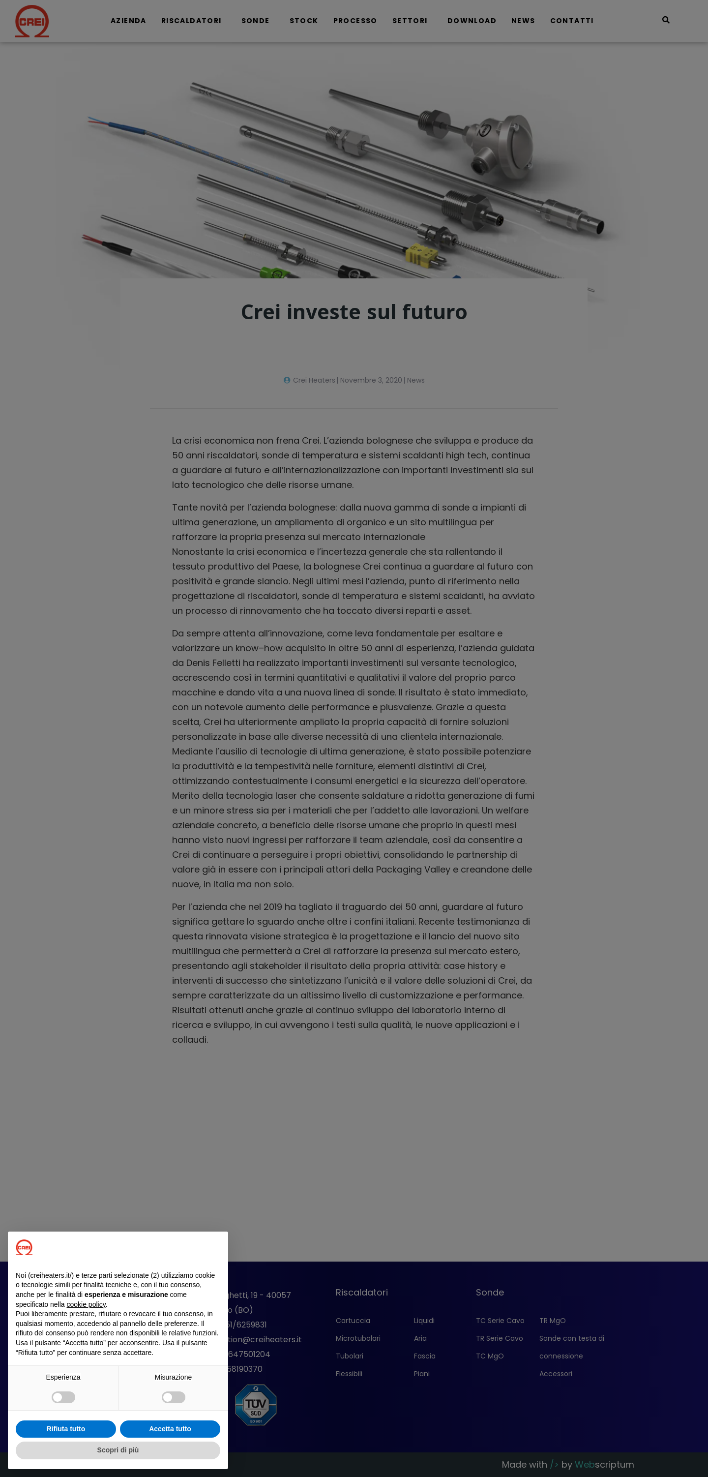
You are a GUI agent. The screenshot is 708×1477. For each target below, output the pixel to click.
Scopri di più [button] (118, 1450)
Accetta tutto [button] (170, 1429)
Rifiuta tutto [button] (66, 1429)
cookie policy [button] (86, 1304)
